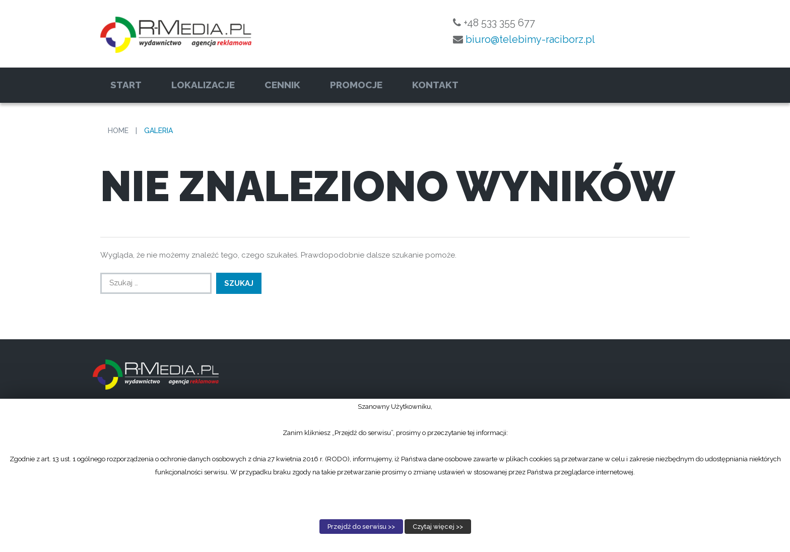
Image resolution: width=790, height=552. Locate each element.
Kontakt (435, 84)
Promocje (356, 84)
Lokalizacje (203, 84)
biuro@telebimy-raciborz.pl (530, 39)
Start (126, 84)
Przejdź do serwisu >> (361, 526)
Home (118, 131)
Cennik (282, 84)
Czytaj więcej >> (438, 526)
